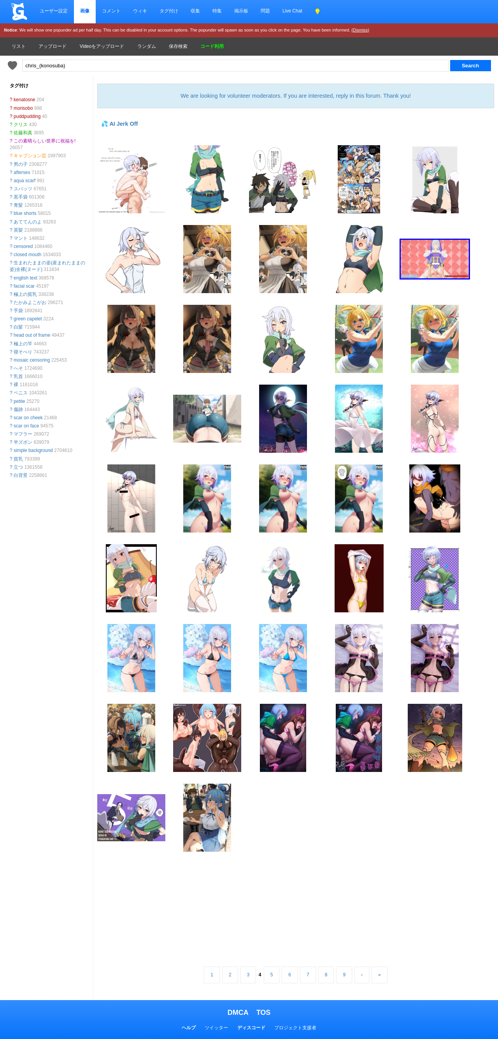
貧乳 (18, 459)
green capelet (28, 319)
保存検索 (178, 46)
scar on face (26, 426)
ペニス (21, 393)
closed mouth (27, 254)
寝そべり (23, 352)
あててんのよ (28, 222)
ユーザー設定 (54, 11)
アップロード (53, 46)
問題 (265, 11)
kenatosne (24, 99)
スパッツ (23, 189)
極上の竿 (23, 343)
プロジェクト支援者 (295, 1027)
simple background (33, 450)
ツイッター (216, 1027)
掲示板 (241, 11)
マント (21, 238)
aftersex (22, 172)
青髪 (18, 205)
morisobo (23, 108)
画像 (84, 11)
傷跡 (18, 409)
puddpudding (27, 116)
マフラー (23, 434)
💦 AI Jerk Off (119, 124)
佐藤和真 (23, 132)
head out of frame (32, 335)
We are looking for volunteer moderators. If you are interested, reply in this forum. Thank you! (296, 96)
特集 (217, 11)
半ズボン (23, 442)
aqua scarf (24, 180)
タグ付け (169, 11)
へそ (18, 368)
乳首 (18, 376)
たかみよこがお (30, 302)
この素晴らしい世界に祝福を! (44, 141)
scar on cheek (28, 417)
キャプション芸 (30, 155)
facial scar (24, 286)
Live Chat (292, 11)
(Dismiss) (360, 30)
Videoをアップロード (102, 46)
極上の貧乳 (25, 294)
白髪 (18, 327)
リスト (19, 46)
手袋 (18, 310)
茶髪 (18, 230)
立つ (18, 467)
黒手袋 (21, 197)
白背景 (21, 475)
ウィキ (140, 11)
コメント (111, 11)
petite (19, 401)
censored (23, 246)
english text (25, 278)
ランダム (146, 46)
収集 (195, 11)
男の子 (21, 164)
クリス (21, 124)
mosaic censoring (32, 360)
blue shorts (25, 213)
